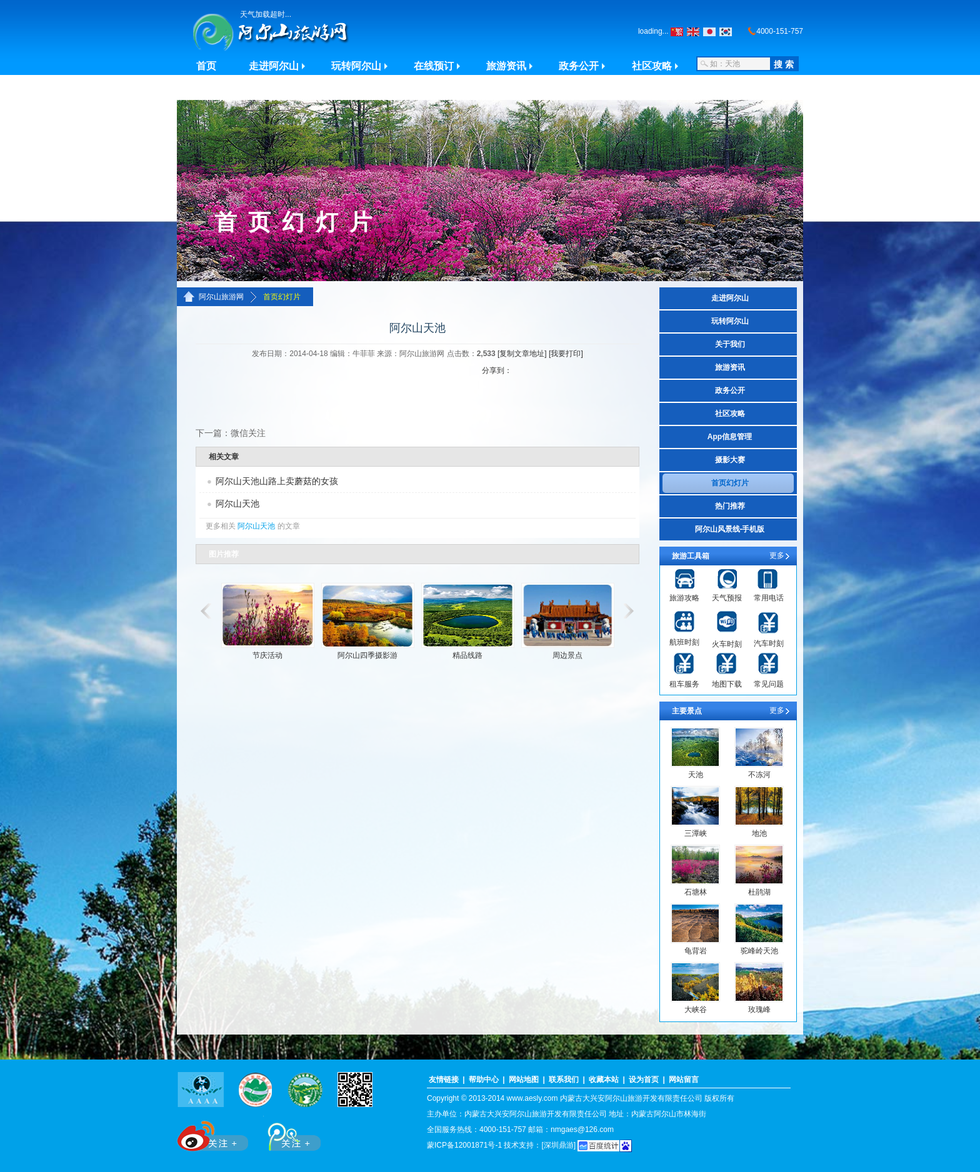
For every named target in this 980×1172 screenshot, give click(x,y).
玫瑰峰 (759, 1009)
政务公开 (579, 66)
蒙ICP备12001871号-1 (464, 1145)
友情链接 (444, 1079)
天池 (695, 774)
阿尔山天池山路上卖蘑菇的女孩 (277, 481)
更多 (776, 555)
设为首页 (644, 1079)
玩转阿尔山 (356, 66)
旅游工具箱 (690, 556)
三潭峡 (695, 833)
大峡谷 (695, 1009)
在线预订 (434, 66)
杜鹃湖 (759, 892)
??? (725, 31)
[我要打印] (566, 353)
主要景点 (687, 711)
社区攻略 (652, 66)
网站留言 (684, 1079)
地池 (759, 833)
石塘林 (695, 892)
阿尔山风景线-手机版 (730, 529)
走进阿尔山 (274, 66)
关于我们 (730, 344)
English (693, 31)
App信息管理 (730, 436)
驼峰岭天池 (759, 950)
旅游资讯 (506, 66)
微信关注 (248, 433)
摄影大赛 (730, 459)
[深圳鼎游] (558, 1145)
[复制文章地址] (522, 353)
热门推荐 (730, 506)
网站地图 (524, 1079)
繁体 (677, 31)
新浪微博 (214, 1133)
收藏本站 (604, 1079)
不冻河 (759, 774)
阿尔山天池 (237, 504)
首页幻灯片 (282, 296)
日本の (709, 31)
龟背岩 (695, 950)
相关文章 (224, 456)
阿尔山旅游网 (221, 296)
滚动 (203, 611)
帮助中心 (484, 1079)
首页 (206, 66)
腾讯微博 (287, 1133)
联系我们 (564, 1079)
